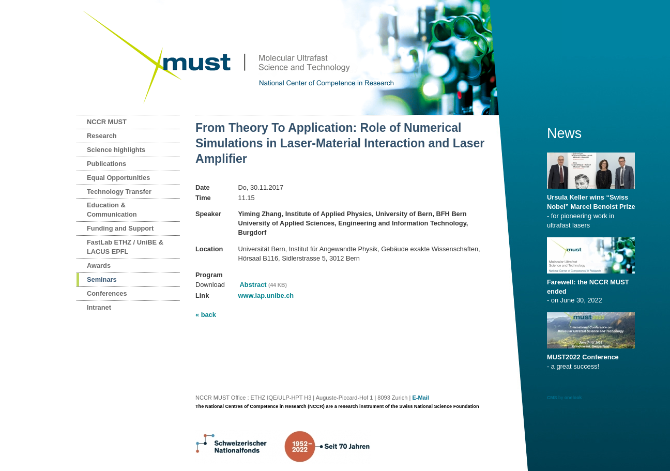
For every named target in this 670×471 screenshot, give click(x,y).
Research (102, 136)
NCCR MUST (107, 122)
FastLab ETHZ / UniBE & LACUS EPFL (125, 246)
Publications (106, 164)
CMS (552, 397)
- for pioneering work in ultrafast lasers (592, 208)
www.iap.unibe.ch (266, 295)
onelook (573, 397)
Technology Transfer (119, 191)
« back (205, 314)
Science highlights (116, 150)
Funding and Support (120, 228)
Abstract (262, 284)
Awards (99, 265)
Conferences (107, 293)
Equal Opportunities (118, 177)
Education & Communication (112, 209)
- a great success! (592, 358)
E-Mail (420, 397)
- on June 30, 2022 (592, 288)
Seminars (102, 279)
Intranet (99, 307)
